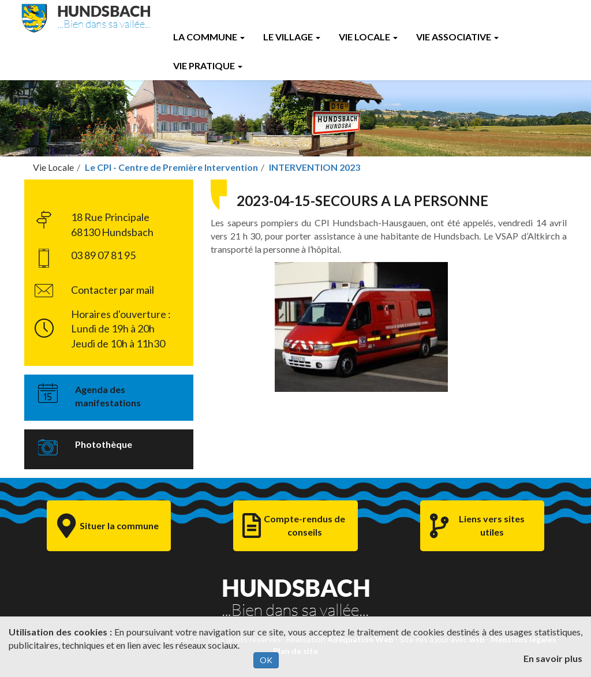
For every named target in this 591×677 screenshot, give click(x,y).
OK (266, 660)
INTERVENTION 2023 (314, 167)
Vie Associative (457, 36)
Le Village (291, 36)
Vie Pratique (207, 65)
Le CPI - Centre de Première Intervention (171, 167)
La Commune (209, 36)
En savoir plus (552, 658)
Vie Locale (368, 36)
